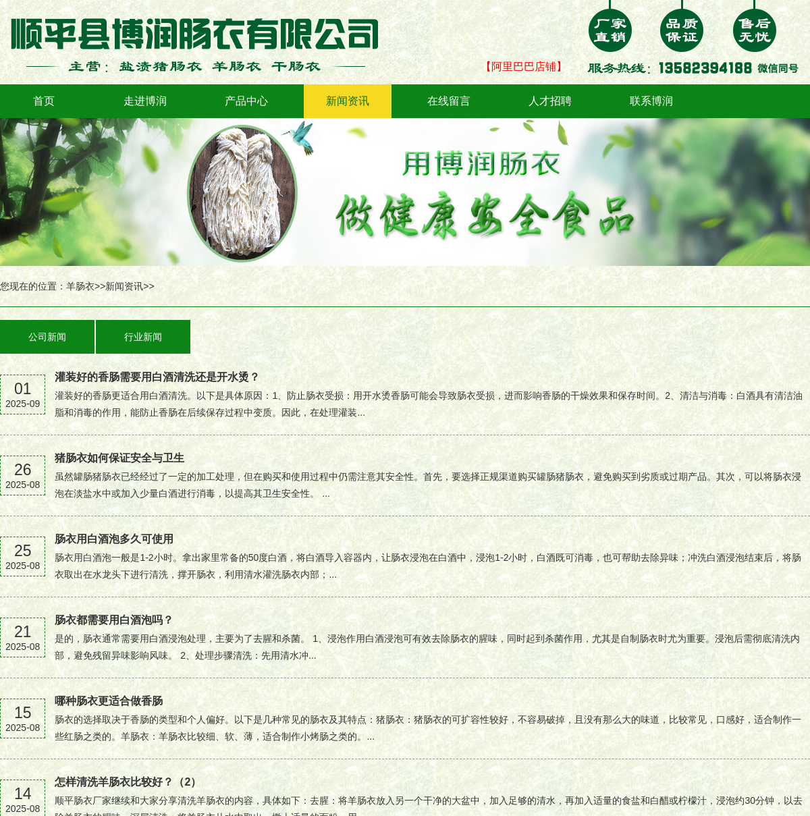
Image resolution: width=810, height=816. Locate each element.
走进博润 (145, 101)
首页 (44, 101)
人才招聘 (550, 101)
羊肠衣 (80, 286)
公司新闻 (47, 336)
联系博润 (651, 101)
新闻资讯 (347, 101)
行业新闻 (143, 336)
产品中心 (246, 101)
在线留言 (448, 101)
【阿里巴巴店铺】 (524, 66)
